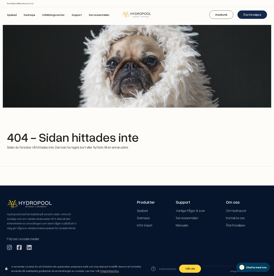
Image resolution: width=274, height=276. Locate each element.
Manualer (182, 225)
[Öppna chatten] (253, 267)
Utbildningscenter (53, 15)
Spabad (12, 15)
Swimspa (29, 15)
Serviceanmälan (99, 15)
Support (77, 15)
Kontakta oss (235, 218)
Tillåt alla (190, 268)
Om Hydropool (236, 210)
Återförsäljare (252, 15)
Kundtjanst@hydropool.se (20, 3)
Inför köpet (144, 225)
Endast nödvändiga (167, 268)
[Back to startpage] (137, 14)
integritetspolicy (109, 271)
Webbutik (221, 15)
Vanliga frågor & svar (190, 210)
